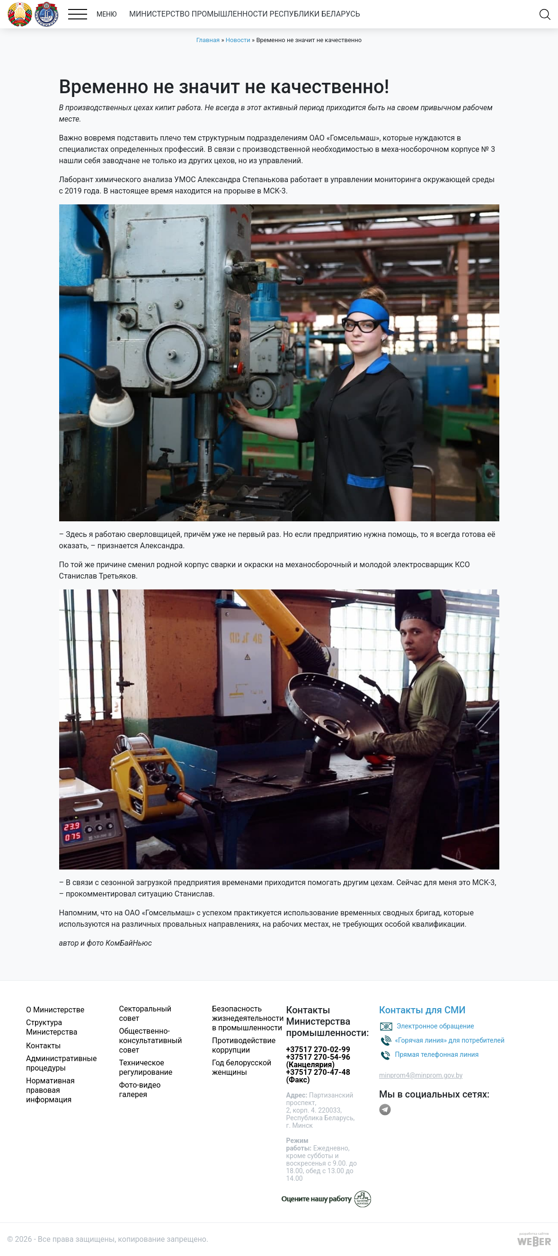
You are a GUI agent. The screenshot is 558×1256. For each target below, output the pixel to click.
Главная (208, 40)
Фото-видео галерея (140, 1089)
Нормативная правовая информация (50, 1090)
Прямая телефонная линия (436, 1054)
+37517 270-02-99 (318, 1049)
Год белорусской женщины (241, 1067)
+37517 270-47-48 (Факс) (318, 1076)
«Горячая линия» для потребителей (450, 1040)
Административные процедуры (61, 1063)
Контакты (43, 1045)
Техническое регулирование (146, 1067)
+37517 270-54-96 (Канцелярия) (318, 1061)
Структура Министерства (52, 1027)
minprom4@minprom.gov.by (420, 1075)
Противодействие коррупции (243, 1045)
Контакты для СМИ (422, 1010)
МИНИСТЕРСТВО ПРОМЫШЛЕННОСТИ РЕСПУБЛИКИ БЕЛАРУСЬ (244, 13)
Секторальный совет (145, 1013)
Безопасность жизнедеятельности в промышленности (247, 1018)
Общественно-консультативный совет (150, 1040)
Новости (238, 40)
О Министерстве (55, 1009)
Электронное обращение (435, 1026)
